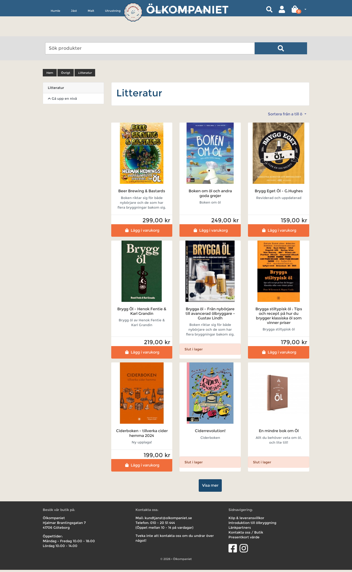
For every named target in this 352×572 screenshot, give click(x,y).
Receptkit (158, 33)
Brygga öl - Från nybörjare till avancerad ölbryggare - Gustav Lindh (210, 316)
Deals (205, 33)
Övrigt (136, 33)
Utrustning (113, 33)
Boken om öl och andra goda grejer (210, 195)
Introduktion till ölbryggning (252, 525)
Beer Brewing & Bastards (141, 193)
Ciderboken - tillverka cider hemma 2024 (142, 435)
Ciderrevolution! (210, 433)
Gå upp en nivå (62, 101)
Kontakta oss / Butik (245, 534)
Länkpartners (239, 530)
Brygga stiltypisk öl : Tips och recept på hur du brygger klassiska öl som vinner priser (278, 318)
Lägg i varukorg (141, 232)
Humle (55, 33)
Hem (49, 75)
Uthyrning (183, 33)
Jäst (74, 33)
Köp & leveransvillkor (246, 520)
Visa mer (210, 487)
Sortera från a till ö (285, 116)
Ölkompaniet (187, 9)
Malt (91, 33)
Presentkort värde (243, 539)
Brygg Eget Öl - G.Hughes (279, 193)
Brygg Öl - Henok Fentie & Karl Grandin (141, 313)
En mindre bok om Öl (279, 433)
